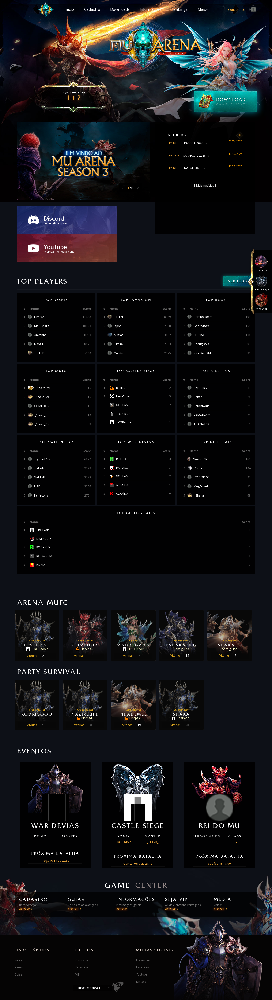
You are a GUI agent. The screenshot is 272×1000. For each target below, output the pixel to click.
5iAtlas (118, 306)
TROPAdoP (123, 393)
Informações (153, 9)
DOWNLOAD (236, 101)
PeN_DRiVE (201, 359)
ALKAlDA (122, 465)
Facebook (143, 938)
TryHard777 (42, 430)
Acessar (28, 884)
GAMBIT (40, 448)
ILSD (37, 457)
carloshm (40, 439)
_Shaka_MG (42, 368)
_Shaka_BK (42, 395)
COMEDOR (41, 377)
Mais (213, 9)
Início (57, 9)
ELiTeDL (40, 324)
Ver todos (239, 252)
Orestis (119, 324)
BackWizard (202, 297)
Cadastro (85, 9)
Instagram (143, 931)
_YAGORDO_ (202, 448)
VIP (77, 945)
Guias (18, 945)
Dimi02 (39, 288)
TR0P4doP (123, 385)
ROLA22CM (44, 527)
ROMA (40, 536)
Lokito (198, 368)
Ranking (20, 938)
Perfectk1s (41, 467)
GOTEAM (122, 376)
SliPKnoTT (201, 306)
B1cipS (120, 359)
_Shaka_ (40, 386)
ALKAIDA (122, 456)
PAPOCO (122, 439)
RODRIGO (123, 430)
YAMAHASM (202, 386)
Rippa (117, 297)
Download (82, 938)
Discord (141, 952)
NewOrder (123, 367)
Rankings (186, 9)
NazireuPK (200, 430)
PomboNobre (203, 288)
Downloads (118, 9)
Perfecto (200, 439)
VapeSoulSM (202, 324)
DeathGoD (43, 510)
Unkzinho (40, 306)
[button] (122, 188)
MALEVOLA (42, 297)
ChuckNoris (201, 377)
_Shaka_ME (43, 359)
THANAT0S (201, 395)
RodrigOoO (201, 315)
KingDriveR (201, 457)
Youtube (141, 945)
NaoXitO (40, 315)
